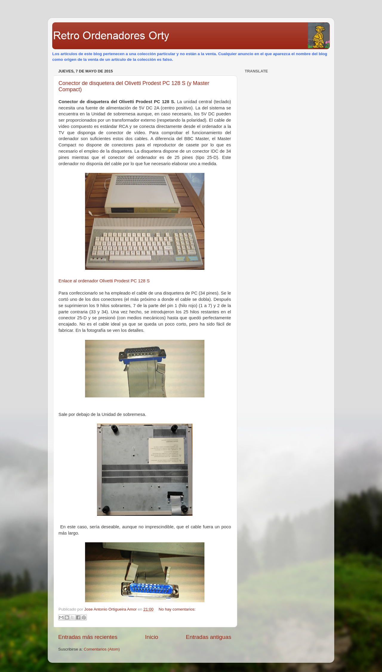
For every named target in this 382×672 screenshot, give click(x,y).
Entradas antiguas (208, 637)
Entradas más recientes (87, 637)
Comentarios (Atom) (102, 649)
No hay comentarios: (177, 609)
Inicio (151, 637)
